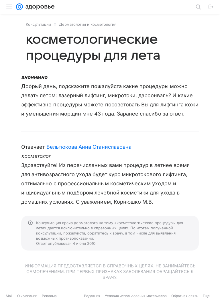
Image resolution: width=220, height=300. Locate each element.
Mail (9, 296)
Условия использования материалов (136, 296)
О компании (27, 296)
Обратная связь (184, 296)
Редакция (92, 296)
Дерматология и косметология (87, 24)
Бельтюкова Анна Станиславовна (89, 147)
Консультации (38, 24)
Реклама (49, 296)
